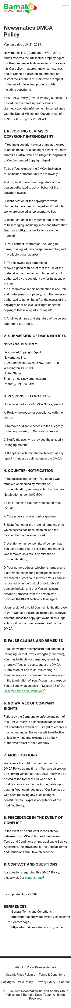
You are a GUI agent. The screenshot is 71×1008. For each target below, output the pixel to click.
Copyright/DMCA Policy (17, 982)
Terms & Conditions (52, 974)
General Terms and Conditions (24, 691)
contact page (33, 877)
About (19, 967)
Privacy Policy (46, 982)
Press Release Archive (41, 967)
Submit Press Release (20, 974)
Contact (64, 982)
